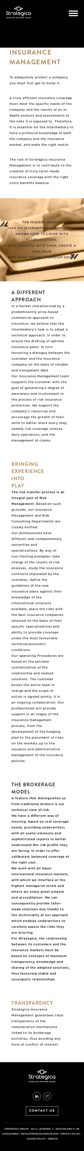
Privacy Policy (70, 1134)
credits (53, 1139)
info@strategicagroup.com (39, 1134)
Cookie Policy (36, 1139)
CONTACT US (42, 1110)
